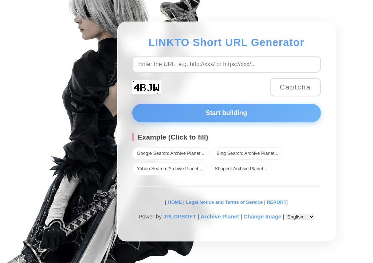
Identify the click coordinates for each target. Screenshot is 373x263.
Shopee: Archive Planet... (241, 168)
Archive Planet (220, 216)
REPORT (276, 202)
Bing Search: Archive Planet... (247, 153)
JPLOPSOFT (179, 216)
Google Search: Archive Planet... (170, 153)
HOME (174, 202)
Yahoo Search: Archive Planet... (170, 168)
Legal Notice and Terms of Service (224, 202)
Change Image (263, 216)
